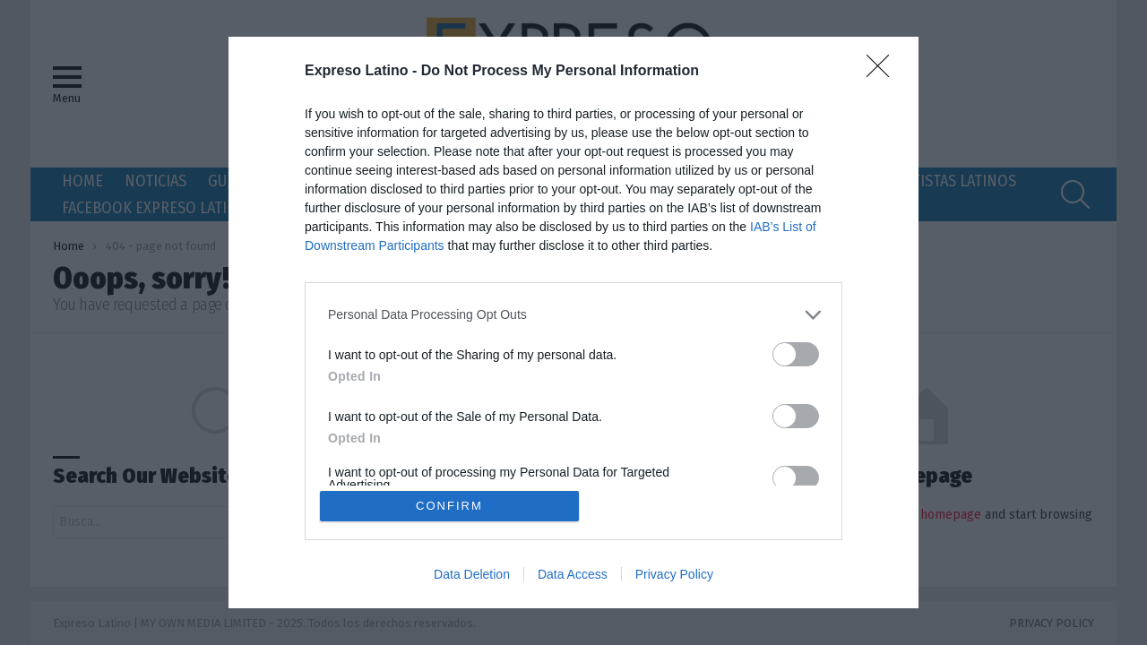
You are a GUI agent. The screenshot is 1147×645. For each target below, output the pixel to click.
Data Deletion (472, 575)
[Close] (884, 71)
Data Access (573, 575)
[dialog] (573, 322)
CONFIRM (450, 505)
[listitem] (573, 314)
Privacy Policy (674, 575)
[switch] (795, 353)
